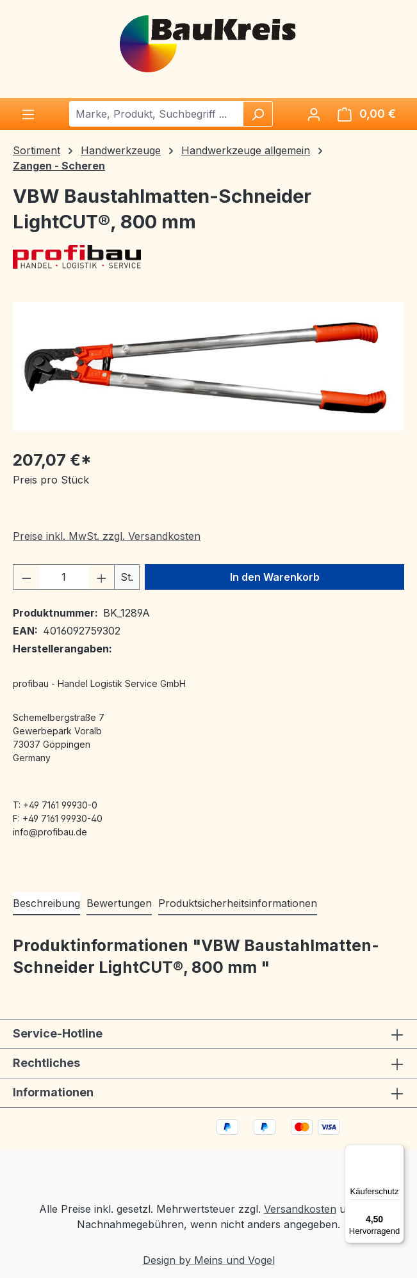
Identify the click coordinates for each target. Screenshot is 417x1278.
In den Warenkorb (275, 577)
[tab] (46, 903)
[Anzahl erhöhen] (101, 577)
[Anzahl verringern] (26, 577)
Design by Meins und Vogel (209, 1260)
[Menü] (28, 114)
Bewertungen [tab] (119, 903)
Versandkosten (300, 1209)
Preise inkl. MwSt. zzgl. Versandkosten (106, 536)
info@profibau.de (50, 831)
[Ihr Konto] (313, 114)
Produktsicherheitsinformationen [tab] (237, 903)
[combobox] (156, 114)
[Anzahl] (64, 577)
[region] (208, 366)
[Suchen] (257, 114)
